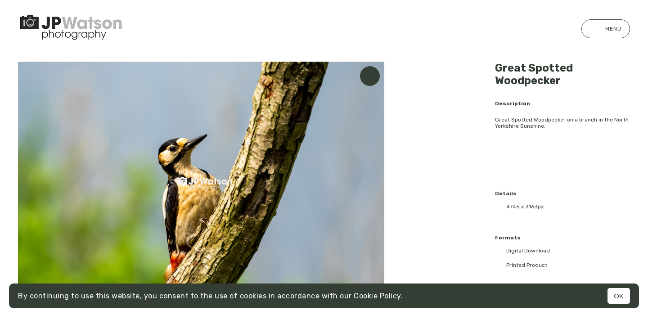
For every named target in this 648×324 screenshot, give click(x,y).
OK (619, 296)
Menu (605, 28)
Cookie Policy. (378, 296)
